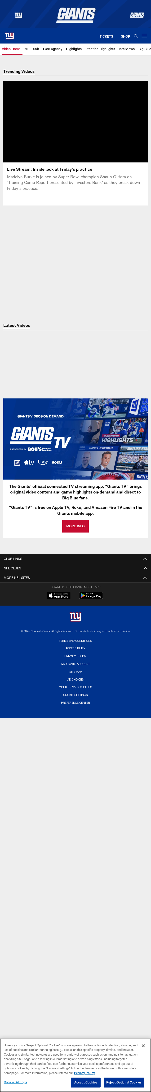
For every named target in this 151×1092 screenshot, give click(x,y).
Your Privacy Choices (75, 687)
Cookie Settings (75, 694)
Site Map (75, 671)
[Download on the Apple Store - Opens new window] (58, 596)
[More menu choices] (144, 36)
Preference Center (75, 702)
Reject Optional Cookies (124, 1082)
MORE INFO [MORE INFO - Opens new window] (75, 526)
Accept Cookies (85, 1082)
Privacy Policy (75, 656)
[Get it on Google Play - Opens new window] (91, 598)
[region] (75, 1065)
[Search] (136, 36)
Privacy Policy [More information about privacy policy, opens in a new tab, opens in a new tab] (84, 1073)
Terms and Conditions (75, 640)
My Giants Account (75, 663)
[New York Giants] (75, 617)
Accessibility (75, 648)
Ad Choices (75, 679)
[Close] (143, 1046)
